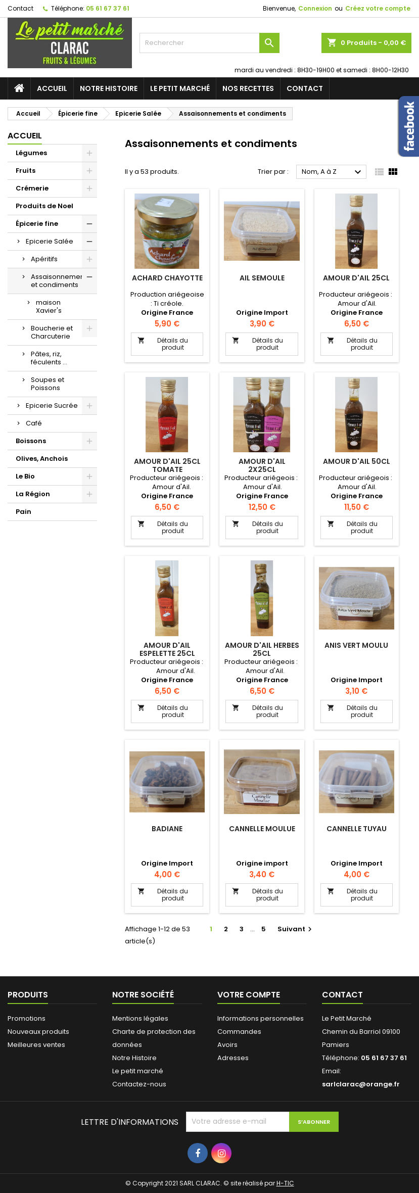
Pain (23, 511)
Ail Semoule (262, 278)
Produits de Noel (44, 206)
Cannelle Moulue (262, 829)
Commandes (239, 1031)
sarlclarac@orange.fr (361, 1084)
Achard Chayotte (167, 278)
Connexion (315, 8)
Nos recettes (248, 88)
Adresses (233, 1058)
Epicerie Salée (49, 241)
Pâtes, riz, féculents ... (49, 358)
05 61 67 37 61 (107, 8)
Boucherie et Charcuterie (52, 332)
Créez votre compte (377, 8)
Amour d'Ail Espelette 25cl (167, 649)
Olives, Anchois (42, 458)
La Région (33, 494)
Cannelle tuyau (357, 829)
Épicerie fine (37, 223)
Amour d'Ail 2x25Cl (262, 465)
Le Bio (25, 476)
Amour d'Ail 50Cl (356, 461)
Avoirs (227, 1044)
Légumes (31, 153)
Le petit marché (180, 88)
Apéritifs (44, 259)
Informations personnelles (260, 1018)
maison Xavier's (49, 306)
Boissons (31, 441)
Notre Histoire (108, 88)
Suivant (295, 929)
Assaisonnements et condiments (60, 281)
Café (34, 423)
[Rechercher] (209, 43)
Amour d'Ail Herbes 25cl (262, 649)
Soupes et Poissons (47, 384)
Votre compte (248, 994)
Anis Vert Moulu (356, 645)
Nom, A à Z (333, 172)
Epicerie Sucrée (52, 405)
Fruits (25, 170)
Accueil (52, 88)
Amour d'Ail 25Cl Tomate (167, 465)
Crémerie (32, 188)
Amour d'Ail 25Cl (356, 278)
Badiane (167, 829)
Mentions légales (140, 1018)
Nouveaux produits (38, 1031)
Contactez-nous (139, 1084)
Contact (20, 8)
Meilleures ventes (36, 1044)
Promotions (26, 1018)
